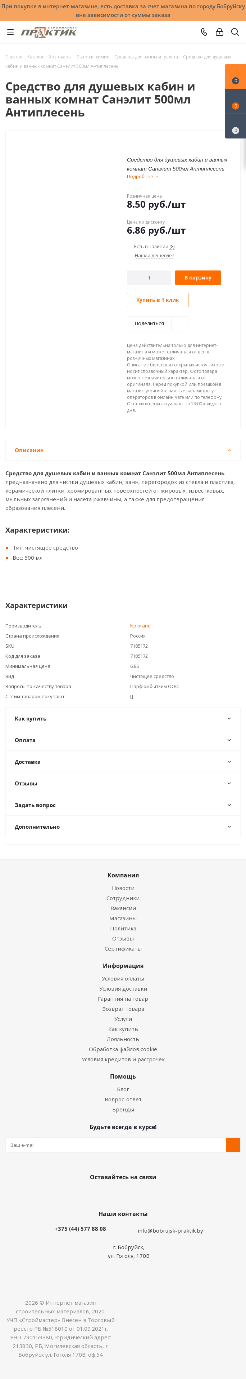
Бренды (123, 1109)
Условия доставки (123, 988)
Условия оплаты (123, 978)
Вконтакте (94, 1194)
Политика (123, 928)
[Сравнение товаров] (235, 126)
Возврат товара (123, 1008)
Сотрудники (123, 898)
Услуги (123, 1018)
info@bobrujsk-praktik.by (170, 1230)
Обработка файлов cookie (123, 1049)
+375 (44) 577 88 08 (80, 1228)
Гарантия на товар (123, 998)
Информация (123, 966)
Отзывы (123, 938)
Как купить (123, 1028)
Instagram (130, 1194)
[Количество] (149, 278)
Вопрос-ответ (123, 1099)
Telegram (148, 1194)
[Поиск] (235, 33)
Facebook (112, 1194)
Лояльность (123, 1039)
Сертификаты (123, 948)
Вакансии (123, 908)
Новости (123, 887)
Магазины (123, 918)
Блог (123, 1089)
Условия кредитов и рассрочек (123, 1059)
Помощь (123, 1076)
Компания (123, 875)
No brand (140, 625)
